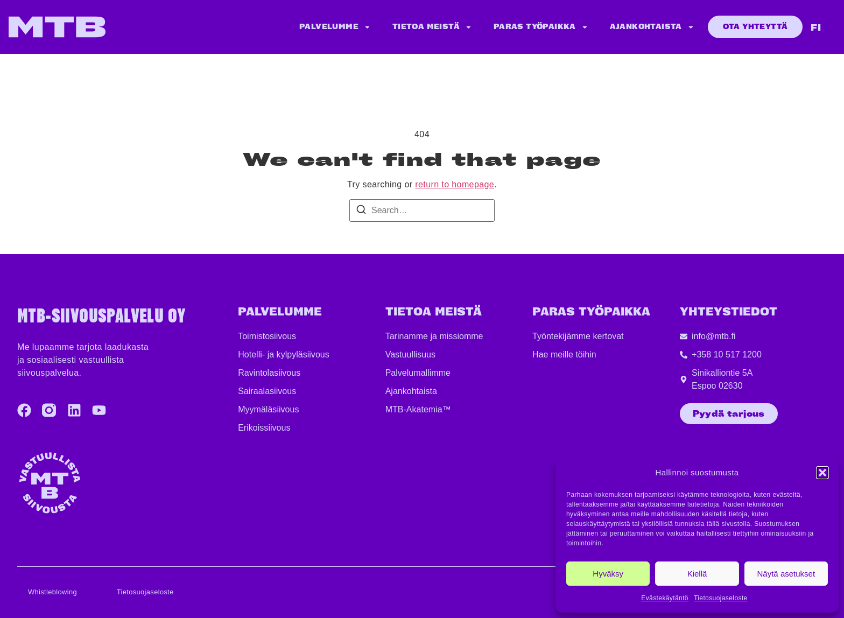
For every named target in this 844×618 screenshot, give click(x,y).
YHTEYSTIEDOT (728, 312)
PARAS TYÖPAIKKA (591, 312)
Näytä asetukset (786, 573)
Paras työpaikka (541, 27)
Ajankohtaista (652, 27)
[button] (822, 472)
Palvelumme (335, 27)
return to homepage (454, 184)
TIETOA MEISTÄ (433, 312)
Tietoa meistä (432, 27)
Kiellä (697, 573)
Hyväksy (608, 573)
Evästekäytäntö (664, 598)
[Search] (361, 211)
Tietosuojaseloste (721, 598)
